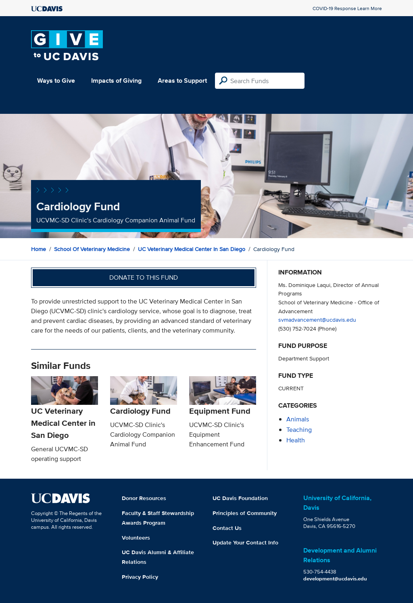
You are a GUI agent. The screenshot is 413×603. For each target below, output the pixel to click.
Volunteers (136, 538)
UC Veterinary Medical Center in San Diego (191, 249)
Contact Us (227, 528)
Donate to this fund (143, 277)
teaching (299, 429)
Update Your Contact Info (245, 542)
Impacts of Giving (116, 80)
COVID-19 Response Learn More (347, 8)
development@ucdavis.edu (335, 578)
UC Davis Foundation (240, 498)
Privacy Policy (140, 577)
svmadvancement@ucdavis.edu (317, 319)
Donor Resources (144, 498)
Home (38, 249)
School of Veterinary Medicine (92, 249)
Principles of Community (245, 513)
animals (297, 419)
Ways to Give (56, 80)
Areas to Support (182, 80)
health (295, 440)
